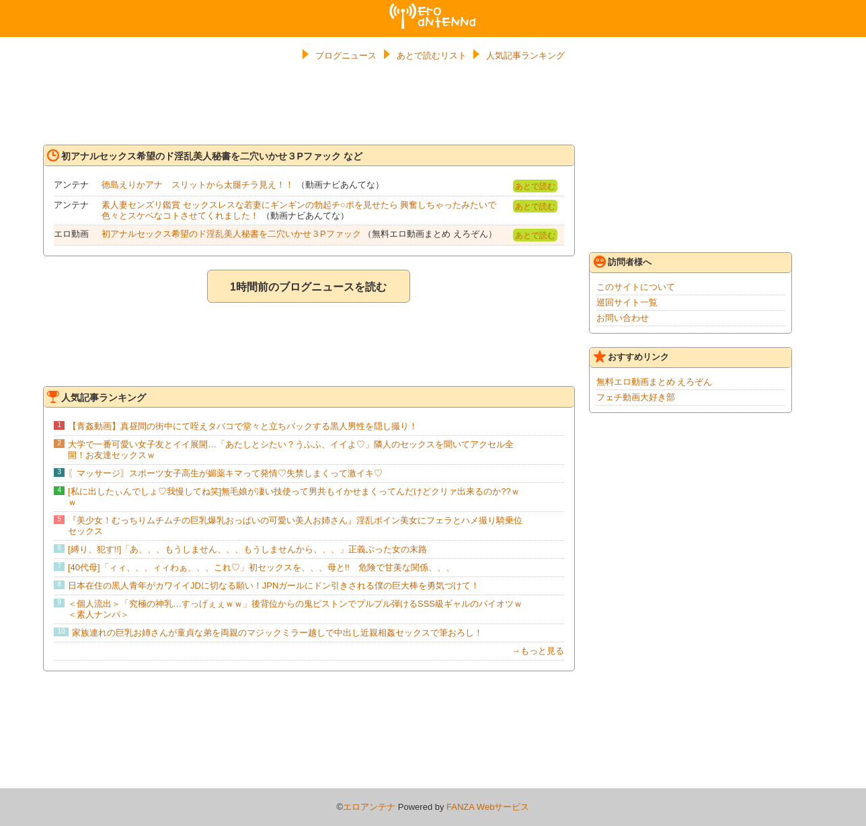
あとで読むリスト (432, 55)
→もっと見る (538, 651)
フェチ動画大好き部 (635, 397)
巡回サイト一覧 (627, 302)
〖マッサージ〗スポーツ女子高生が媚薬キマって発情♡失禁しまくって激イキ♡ (225, 473)
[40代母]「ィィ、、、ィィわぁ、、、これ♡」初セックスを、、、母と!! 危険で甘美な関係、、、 (261, 567)
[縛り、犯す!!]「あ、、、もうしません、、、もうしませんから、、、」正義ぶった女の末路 (247, 549)
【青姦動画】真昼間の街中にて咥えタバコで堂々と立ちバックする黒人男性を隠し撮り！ (243, 426)
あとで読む (535, 186)
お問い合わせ (622, 318)
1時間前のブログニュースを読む (308, 287)
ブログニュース (346, 55)
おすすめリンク (631, 356)
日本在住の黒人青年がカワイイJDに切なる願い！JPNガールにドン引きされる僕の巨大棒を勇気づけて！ (273, 585)
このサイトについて (635, 287)
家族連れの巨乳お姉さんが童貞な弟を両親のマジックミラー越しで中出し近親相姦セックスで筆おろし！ (277, 633)
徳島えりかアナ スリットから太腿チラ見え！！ (198, 185)
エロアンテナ (433, 8)
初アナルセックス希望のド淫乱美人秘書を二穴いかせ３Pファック (231, 234)
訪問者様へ (623, 262)
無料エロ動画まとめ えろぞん (654, 382)
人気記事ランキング (525, 55)
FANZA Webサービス (487, 807)
